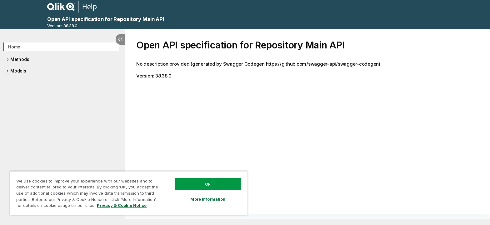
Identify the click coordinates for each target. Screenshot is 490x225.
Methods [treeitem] (19, 59)
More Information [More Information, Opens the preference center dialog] (207, 199)
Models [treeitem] (18, 70)
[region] (129, 193)
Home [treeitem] (14, 46)
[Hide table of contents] (120, 39)
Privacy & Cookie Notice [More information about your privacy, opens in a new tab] (122, 205)
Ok (208, 184)
